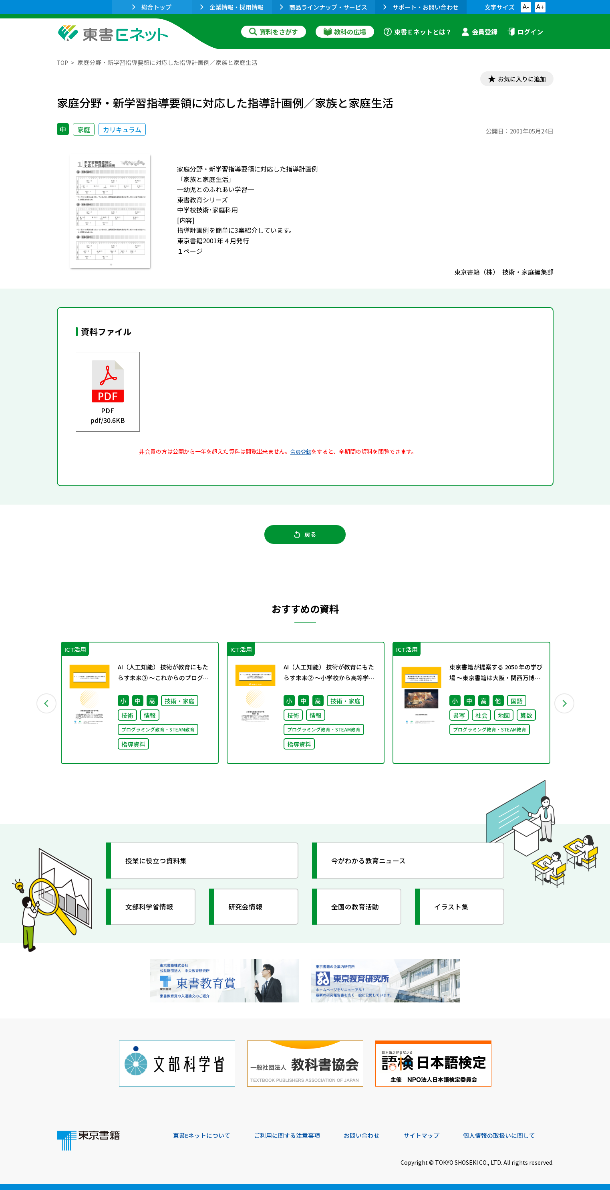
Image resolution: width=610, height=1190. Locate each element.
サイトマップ (434, 1135)
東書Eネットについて (204, 1135)
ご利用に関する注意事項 (293, 1135)
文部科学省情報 (152, 912)
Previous (45, 708)
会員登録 (479, 31)
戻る (305, 538)
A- (526, 7)
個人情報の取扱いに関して (515, 1135)
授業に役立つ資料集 (159, 866)
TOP (63, 62)
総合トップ (151, 7)
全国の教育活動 (358, 912)
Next (565, 708)
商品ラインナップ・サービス (323, 7)
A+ (540, 7)
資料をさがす (273, 31)
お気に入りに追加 (518, 79)
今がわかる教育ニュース (372, 866)
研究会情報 (248, 912)
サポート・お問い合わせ (421, 7)
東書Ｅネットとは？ (418, 31)
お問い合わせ (371, 1135)
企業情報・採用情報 (232, 7)
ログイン (525, 31)
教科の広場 (345, 31)
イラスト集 (454, 912)
